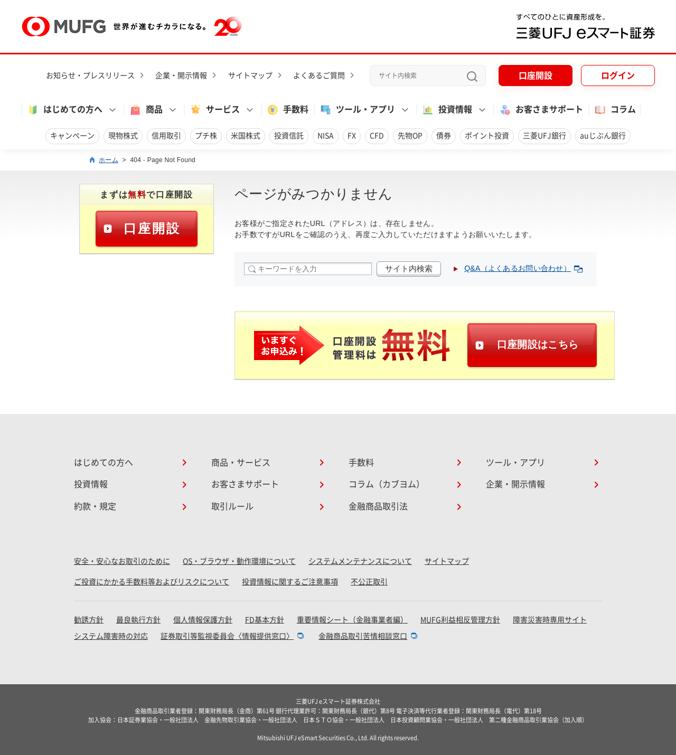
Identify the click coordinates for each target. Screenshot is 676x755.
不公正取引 (369, 582)
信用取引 (166, 135)
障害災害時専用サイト (550, 620)
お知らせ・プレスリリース (90, 75)
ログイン (618, 75)
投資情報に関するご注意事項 (290, 582)
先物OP (410, 135)
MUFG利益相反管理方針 (460, 620)
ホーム (108, 160)
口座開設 (535, 75)
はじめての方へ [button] (64, 109)
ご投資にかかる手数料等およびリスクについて (151, 582)
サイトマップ (250, 75)
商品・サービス (240, 462)
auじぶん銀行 (603, 135)
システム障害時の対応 (111, 636)
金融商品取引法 (378, 506)
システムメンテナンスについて (360, 561)
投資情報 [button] (446, 109)
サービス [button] (214, 109)
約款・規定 (95, 506)
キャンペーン (72, 135)
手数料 (287, 109)
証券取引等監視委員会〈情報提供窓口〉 (227, 636)
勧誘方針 (89, 620)
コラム (615, 109)
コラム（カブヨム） (387, 484)
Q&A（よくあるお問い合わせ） (523, 268)
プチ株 (206, 135)
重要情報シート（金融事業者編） (352, 620)
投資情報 (91, 484)
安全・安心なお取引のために (122, 561)
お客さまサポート (541, 109)
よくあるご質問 (319, 75)
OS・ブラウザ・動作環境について (239, 561)
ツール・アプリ (515, 462)
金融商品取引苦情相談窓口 (362, 636)
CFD (377, 135)
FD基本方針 (264, 620)
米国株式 (245, 135)
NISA (325, 135)
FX (352, 135)
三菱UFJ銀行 (544, 135)
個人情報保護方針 (202, 620)
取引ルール (232, 506)
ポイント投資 (487, 135)
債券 (443, 135)
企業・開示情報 (181, 75)
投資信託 (289, 135)
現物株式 (123, 135)
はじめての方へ (103, 462)
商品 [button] (146, 109)
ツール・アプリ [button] (357, 109)
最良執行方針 (138, 620)
